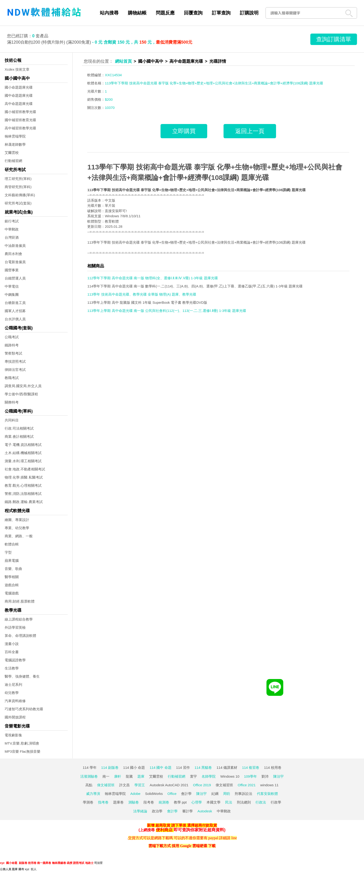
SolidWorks (154, 794)
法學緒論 (140, 811)
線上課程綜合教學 (19, 619)
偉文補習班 (106, 785)
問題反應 (165, 12)
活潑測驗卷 (89, 776)
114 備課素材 (227, 767)
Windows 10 (229, 776)
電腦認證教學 (15, 660)
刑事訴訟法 (243, 794)
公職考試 (12, 337)
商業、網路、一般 (19, 536)
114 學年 (89, 767)
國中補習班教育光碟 (20, 120)
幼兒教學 (12, 693)
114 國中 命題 (160, 767)
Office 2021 (247, 785)
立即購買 (184, 131)
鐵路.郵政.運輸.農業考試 (24, 502)
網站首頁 (123, 61)
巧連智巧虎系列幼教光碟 (24, 709)
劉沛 (265, 776)
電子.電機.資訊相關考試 (23, 445)
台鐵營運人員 (15, 278)
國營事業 (12, 270)
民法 (228, 802)
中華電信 (12, 286)
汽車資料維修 (15, 701)
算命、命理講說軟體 (20, 636)
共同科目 (12, 420)
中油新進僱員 (15, 246)
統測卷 (164, 802)
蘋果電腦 (12, 560)
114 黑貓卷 (203, 767)
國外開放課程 (15, 717)
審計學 (187, 811)
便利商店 (164, 830)
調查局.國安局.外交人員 (23, 386)
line (234, 838)
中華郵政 (12, 229)
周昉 (226, 794)
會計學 (186, 794)
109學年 (250, 776)
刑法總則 (244, 802)
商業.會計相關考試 (19, 436)
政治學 (157, 811)
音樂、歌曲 (13, 569)
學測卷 (88, 802)
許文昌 (124, 785)
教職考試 (12, 378)
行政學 (276, 802)
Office (172, 794)
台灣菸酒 (12, 237)
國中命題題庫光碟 (19, 95)
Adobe (135, 794)
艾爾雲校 (12, 153)
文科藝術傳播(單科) (20, 195)
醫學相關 (12, 577)
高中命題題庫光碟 (19, 104)
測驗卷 (133, 802)
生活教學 (12, 668)
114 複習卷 (250, 767)
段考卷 (149, 802)
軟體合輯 (12, 544)
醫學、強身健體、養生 (22, 676)
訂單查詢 (221, 12)
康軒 (117, 776)
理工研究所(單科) (18, 179)
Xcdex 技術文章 (17, 69)
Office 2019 (202, 785)
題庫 (140, 776)
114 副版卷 (110, 767)
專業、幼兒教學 (17, 528)
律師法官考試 (15, 370)
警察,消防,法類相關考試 (23, 494)
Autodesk (204, 811)
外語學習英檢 (15, 627)
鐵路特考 (12, 345)
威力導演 (93, 794)
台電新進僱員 (15, 262)
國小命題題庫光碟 (19, 87)
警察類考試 (13, 353)
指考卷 (103, 802)
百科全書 (12, 652)
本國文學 (213, 802)
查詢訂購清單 (333, 39)
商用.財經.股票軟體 (20, 601)
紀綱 (214, 794)
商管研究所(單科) (18, 187)
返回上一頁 (249, 131)
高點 (88, 785)
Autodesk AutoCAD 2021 (169, 785)
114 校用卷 (272, 767)
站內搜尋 (109, 12)
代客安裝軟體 (267, 794)
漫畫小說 (12, 644)
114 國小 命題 (134, 767)
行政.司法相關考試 (19, 428)
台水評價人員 (15, 319)
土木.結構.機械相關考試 (23, 453)
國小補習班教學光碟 (20, 112)
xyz (2, 863)
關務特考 (12, 402)
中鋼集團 (12, 295)
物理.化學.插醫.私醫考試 (24, 477)
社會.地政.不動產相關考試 (25, 469)
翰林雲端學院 (15, 136)
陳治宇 (278, 776)
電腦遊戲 (12, 593)
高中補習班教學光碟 (20, 128)
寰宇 (193, 776)
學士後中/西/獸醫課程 (21, 394)
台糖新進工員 (15, 303)
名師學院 (209, 776)
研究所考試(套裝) (18, 203)
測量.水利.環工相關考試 (23, 461)
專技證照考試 (15, 361)
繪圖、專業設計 (17, 520)
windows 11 (269, 785)
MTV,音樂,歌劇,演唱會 (22, 743)
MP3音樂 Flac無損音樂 (22, 751)
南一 (105, 776)
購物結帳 (137, 12)
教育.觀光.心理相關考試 (23, 485)
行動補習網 (13, 161)
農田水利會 (13, 254)
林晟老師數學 (15, 144)
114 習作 (183, 767)
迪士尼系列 (13, 684)
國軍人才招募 (15, 311)
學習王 (139, 785)
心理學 (196, 802)
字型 (8, 552)
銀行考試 (12, 221)
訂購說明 (249, 12)
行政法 (261, 802)
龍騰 (129, 776)
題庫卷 (118, 802)
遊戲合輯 (12, 585)
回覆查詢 (193, 12)
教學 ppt (180, 802)
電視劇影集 (13, 735)
